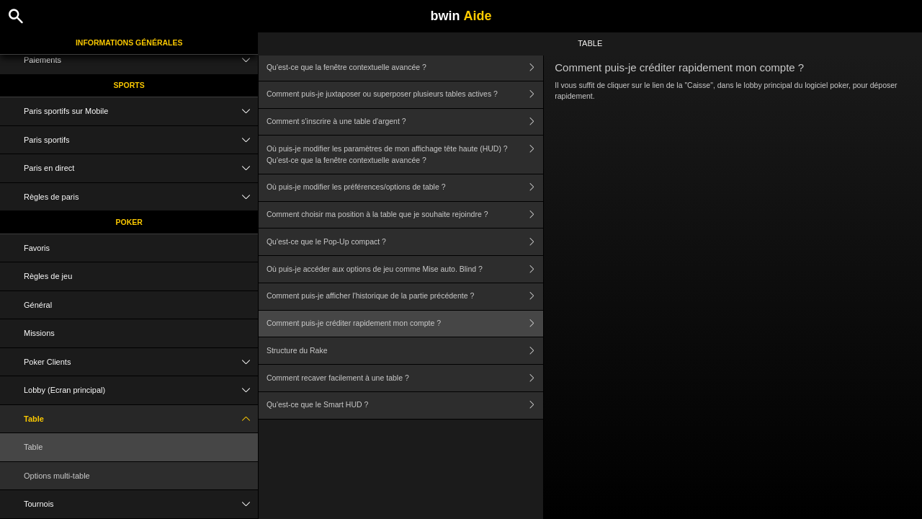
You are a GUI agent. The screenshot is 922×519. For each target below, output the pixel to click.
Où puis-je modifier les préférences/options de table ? (405, 187)
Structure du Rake (405, 350)
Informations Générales (129, 42)
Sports (129, 85)
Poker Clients (141, 362)
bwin (460, 16)
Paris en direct (141, 168)
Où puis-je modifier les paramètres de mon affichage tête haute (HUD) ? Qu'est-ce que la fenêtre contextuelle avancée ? (405, 155)
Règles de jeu (48, 276)
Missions (39, 333)
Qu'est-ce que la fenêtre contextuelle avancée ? (405, 67)
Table (141, 419)
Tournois (141, 504)
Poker (129, 222)
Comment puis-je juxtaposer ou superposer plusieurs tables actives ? (405, 94)
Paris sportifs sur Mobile (141, 111)
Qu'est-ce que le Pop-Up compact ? (405, 242)
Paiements (141, 60)
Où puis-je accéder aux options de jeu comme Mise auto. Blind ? (405, 269)
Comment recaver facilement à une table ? (405, 378)
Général (38, 305)
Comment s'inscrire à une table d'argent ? (405, 122)
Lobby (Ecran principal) (141, 390)
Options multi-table (57, 475)
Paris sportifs (141, 140)
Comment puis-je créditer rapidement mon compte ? (405, 324)
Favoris (37, 248)
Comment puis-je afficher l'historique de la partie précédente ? (405, 296)
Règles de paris (141, 197)
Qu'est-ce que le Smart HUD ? (405, 405)
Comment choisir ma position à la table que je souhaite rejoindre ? (405, 215)
